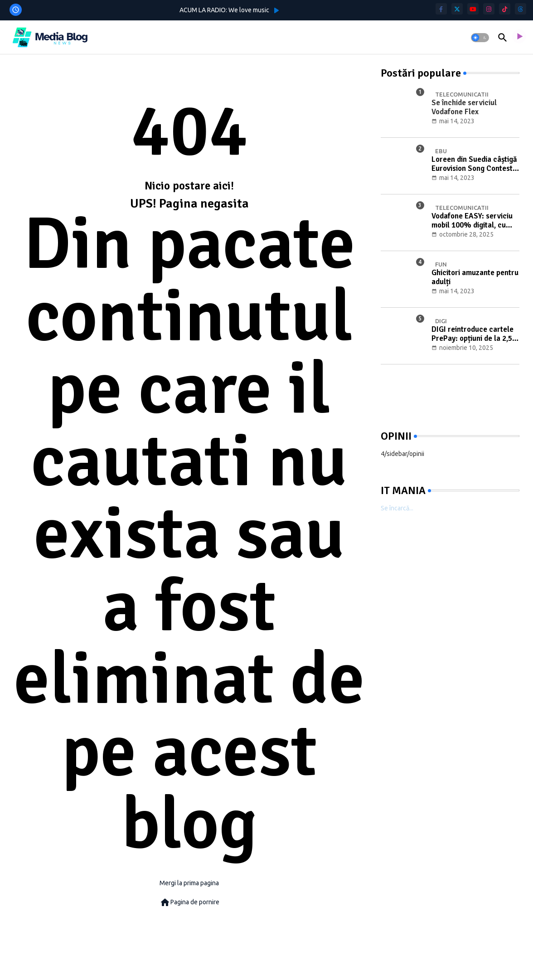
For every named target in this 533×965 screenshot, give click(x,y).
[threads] (520, 9)
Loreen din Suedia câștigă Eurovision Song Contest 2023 (474, 164)
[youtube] (473, 9)
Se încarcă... (397, 508)
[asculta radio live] (519, 37)
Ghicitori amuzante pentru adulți (474, 277)
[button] (480, 37)
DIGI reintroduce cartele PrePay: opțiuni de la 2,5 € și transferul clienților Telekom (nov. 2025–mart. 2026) (474, 334)
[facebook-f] (441, 9)
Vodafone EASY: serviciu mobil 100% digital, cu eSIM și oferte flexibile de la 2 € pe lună (473, 221)
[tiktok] (504, 9)
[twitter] (457, 9)
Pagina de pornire (189, 902)
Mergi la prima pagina (189, 883)
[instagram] (488, 9)
